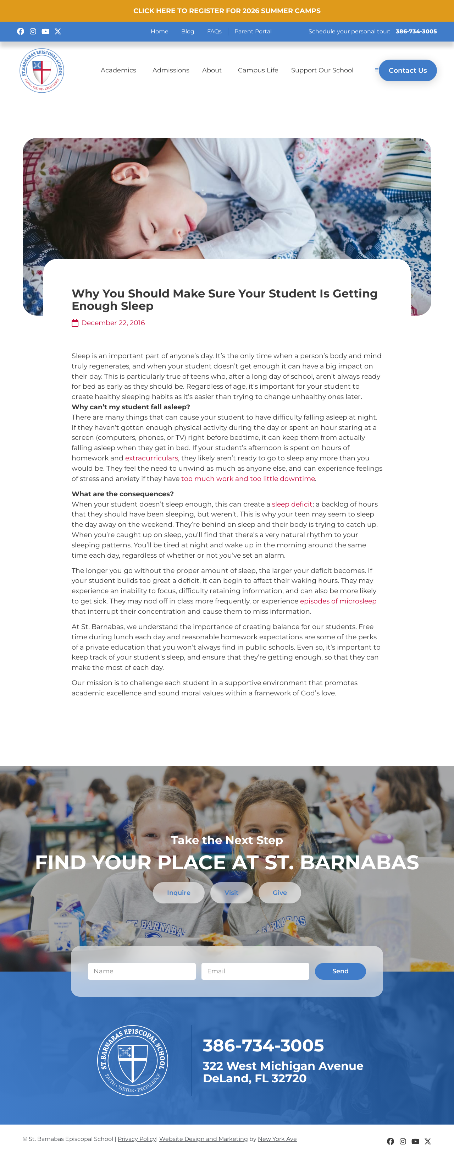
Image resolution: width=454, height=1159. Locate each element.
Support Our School (322, 70)
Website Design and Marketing (203, 1139)
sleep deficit (292, 504)
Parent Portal (253, 31)
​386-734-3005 (263, 1045)
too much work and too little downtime (248, 478)
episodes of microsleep (338, 601)
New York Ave (277, 1139)
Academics (120, 70)
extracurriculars (151, 458)
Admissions (171, 70)
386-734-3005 (416, 31)
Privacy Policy (137, 1139)
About (213, 70)
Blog (187, 31)
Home (159, 31)
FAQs (214, 31)
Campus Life (258, 70)
